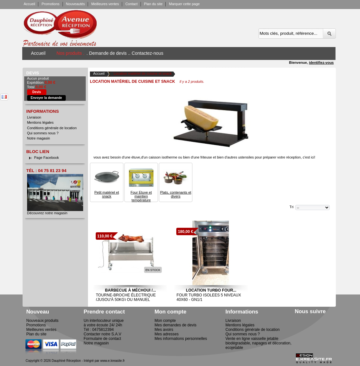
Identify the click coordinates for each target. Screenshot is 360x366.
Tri (291, 207)
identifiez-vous (321, 62)
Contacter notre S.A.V (103, 334)
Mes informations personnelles (181, 338)
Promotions (51, 4)
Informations (42, 111)
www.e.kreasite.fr (112, 360)
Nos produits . (70, 53)
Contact (131, 4)
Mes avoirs (164, 329)
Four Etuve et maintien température (141, 196)
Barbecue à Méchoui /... (130, 290)
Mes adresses (167, 334)
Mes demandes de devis (176, 325)
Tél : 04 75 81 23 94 (46, 170)
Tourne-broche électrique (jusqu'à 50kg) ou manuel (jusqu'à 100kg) (126, 299)
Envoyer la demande (46, 98)
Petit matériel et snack (106, 194)
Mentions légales (40, 122)
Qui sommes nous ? (43, 133)
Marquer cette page (184, 4)
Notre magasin (38, 138)
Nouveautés (75, 4)
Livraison (34, 117)
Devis (32, 73)
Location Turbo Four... (211, 290)
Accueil (29, 4)
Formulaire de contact (102, 338)
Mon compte (165, 320)
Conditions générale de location (52, 128)
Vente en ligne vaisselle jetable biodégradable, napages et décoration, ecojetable (259, 343)
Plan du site (153, 4)
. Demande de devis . (108, 53)
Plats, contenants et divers (175, 194)
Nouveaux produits (42, 320)
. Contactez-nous (146, 53)
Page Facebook (46, 157)
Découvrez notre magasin (47, 213)
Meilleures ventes (105, 4)
